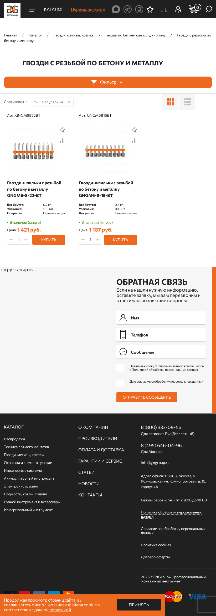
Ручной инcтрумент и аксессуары (32, 502)
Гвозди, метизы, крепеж (24, 454)
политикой (60, 609)
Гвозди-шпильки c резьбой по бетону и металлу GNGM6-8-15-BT (106, 189)
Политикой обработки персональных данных (165, 369)
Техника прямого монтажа (26, 446)
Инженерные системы (23, 470)
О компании (93, 427)
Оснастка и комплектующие (28, 462)
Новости (89, 483)
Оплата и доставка (101, 450)
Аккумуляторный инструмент (29, 478)
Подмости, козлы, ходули (25, 494)
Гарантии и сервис (100, 461)
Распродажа (14, 439)
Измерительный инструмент (28, 509)
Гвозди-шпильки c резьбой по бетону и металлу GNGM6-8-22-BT (34, 189)
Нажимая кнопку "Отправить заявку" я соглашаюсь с (167, 367)
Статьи (86, 472)
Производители (97, 438)
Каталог (14, 427)
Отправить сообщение (147, 397)
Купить (48, 239)
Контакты (90, 495)
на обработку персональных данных (176, 381)
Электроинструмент (21, 486)
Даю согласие (166, 381)
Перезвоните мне (88, 9)
